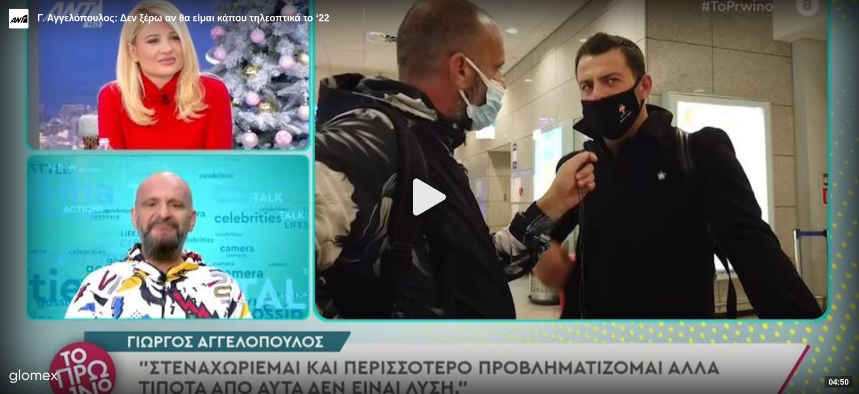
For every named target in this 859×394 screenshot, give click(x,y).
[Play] (429, 197)
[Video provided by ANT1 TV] (18, 18)
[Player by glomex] (34, 377)
